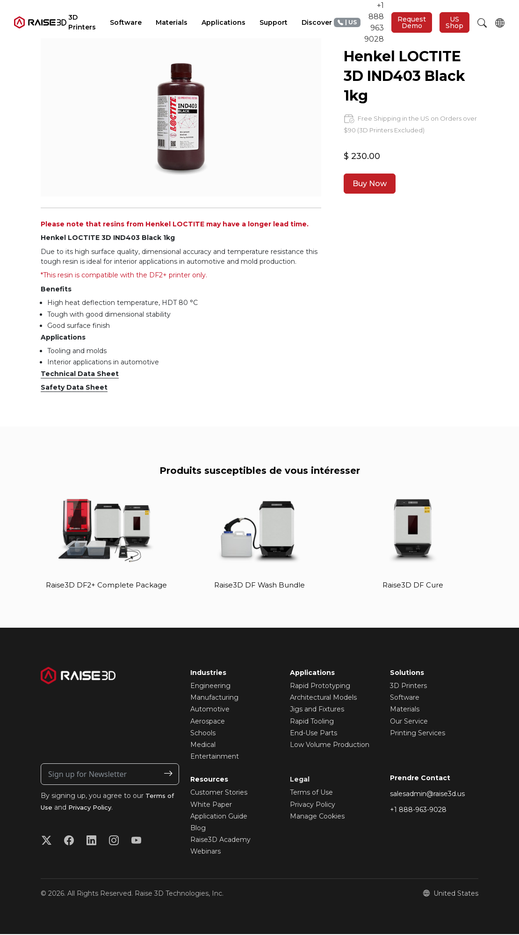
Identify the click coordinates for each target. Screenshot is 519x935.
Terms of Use (311, 793)
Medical (203, 745)
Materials (404, 710)
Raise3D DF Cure (412, 585)
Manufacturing (214, 698)
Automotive (210, 710)
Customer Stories (218, 793)
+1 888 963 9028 (359, 22)
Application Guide (218, 817)
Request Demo (411, 22)
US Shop (454, 22)
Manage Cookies (317, 817)
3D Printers (408, 686)
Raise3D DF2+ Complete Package (106, 585)
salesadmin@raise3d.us (427, 794)
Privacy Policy (93, 808)
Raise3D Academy (220, 840)
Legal (300, 780)
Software (404, 698)
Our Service (409, 722)
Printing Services (417, 734)
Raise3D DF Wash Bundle (259, 585)
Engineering (210, 686)
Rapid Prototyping (320, 686)
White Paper (211, 805)
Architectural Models (323, 698)
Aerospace (207, 722)
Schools (203, 734)
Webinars (205, 852)
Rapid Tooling (312, 722)
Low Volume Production (329, 745)
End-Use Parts (313, 734)
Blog (198, 829)
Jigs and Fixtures (317, 710)
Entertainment (214, 757)
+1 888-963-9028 (418, 810)
